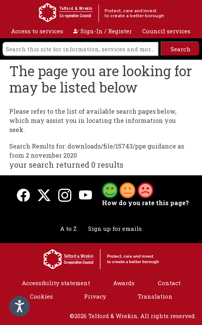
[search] (80, 48)
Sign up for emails (115, 228)
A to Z (68, 228)
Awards (124, 283)
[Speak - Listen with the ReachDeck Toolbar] (19, 306)
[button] (127, 189)
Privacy (95, 296)
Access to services (37, 31)
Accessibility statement (56, 283)
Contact (169, 283)
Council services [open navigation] (166, 31)
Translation (155, 296)
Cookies (41, 296)
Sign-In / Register (102, 31)
